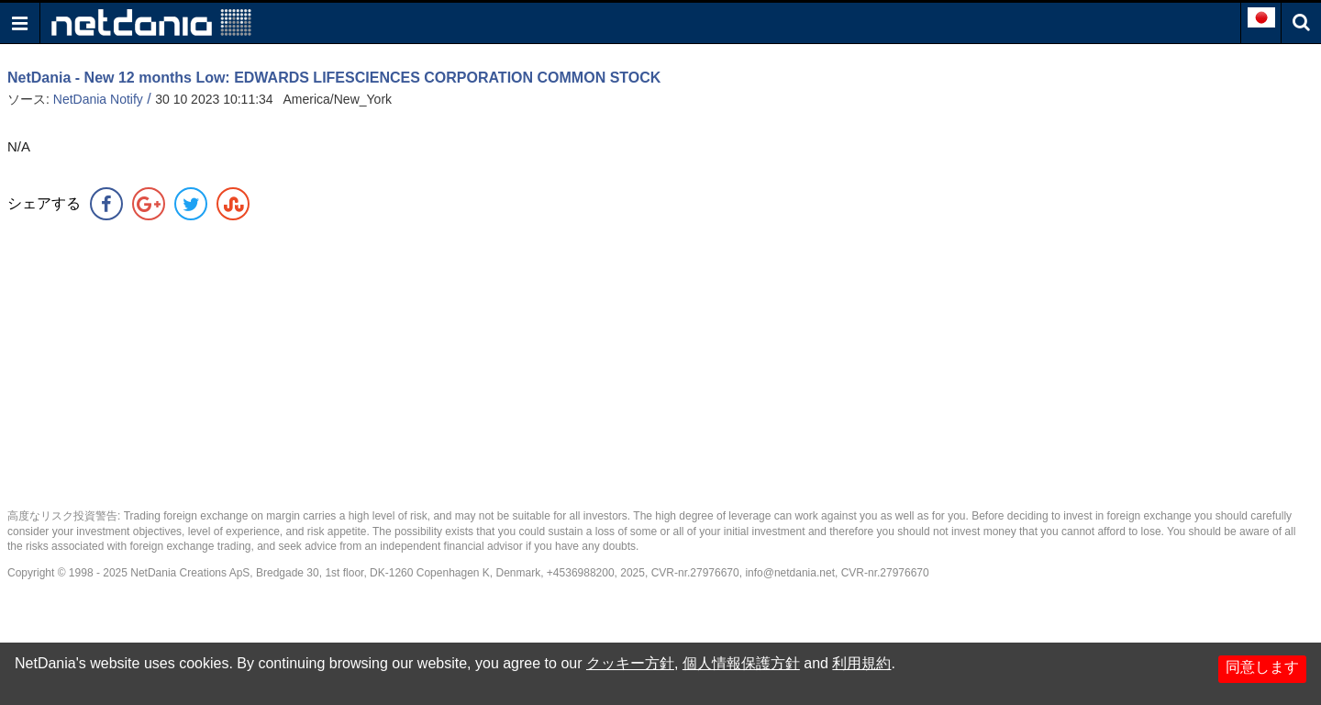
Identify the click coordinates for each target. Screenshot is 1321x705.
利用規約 (861, 663)
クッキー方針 (630, 663)
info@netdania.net (790, 572)
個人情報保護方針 (741, 663)
